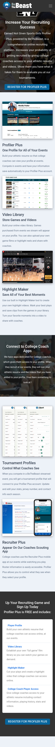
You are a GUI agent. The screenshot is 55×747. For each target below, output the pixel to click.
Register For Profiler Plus (26, 87)
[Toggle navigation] (50, 6)
